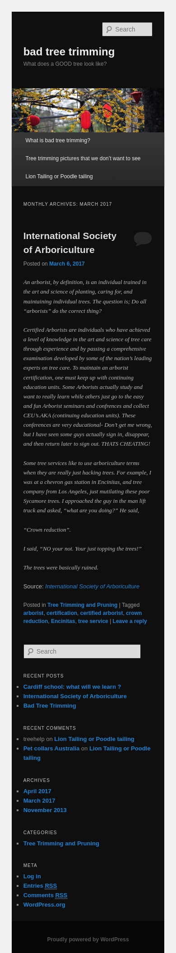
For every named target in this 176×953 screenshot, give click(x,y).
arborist (33, 613)
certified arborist (101, 613)
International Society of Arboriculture (92, 586)
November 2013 (45, 810)
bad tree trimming (69, 51)
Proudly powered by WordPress (88, 939)
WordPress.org (44, 904)
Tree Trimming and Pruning (82, 605)
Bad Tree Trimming (49, 705)
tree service (93, 621)
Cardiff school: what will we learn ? (72, 686)
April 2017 (37, 791)
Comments (45, 895)
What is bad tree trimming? (57, 140)
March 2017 (39, 800)
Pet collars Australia (51, 748)
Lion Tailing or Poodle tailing (59, 176)
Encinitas (63, 621)
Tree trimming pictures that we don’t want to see (82, 158)
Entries (40, 886)
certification (61, 613)
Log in (32, 876)
